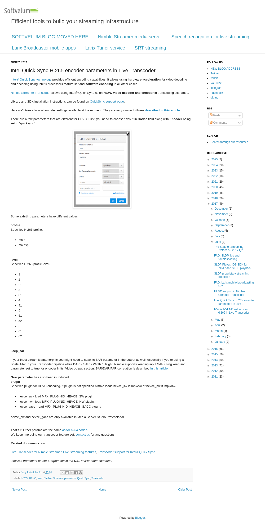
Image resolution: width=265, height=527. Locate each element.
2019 (215, 192)
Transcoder (98, 478)
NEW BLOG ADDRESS (225, 68)
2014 (215, 360)
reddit (214, 78)
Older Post (185, 489)
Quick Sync (83, 478)
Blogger (140, 517)
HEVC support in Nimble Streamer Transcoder (229, 293)
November (222, 214)
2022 (215, 176)
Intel (40, 478)
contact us (83, 434)
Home (102, 489)
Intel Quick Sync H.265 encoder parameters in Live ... (234, 302)
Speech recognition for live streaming (210, 36)
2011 (215, 376)
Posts (215, 115)
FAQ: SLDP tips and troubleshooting (226, 257)
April (218, 325)
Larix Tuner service (105, 47)
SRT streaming (150, 47)
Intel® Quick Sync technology (31, 79)
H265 (25, 478)
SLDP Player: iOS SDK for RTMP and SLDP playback (232, 266)
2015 (215, 354)
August (220, 230)
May (218, 319)
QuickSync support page (107, 101)
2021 (215, 181)
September (222, 225)
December (222, 208)
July (218, 236)
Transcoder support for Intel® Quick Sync (126, 452)
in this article (159, 368)
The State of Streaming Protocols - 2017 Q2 (228, 248)
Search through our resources (229, 142)
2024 (215, 165)
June (218, 241)
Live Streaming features (79, 452)
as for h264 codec (74, 430)
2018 (215, 198)
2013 (215, 365)
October (220, 219)
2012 (215, 371)
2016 (215, 349)
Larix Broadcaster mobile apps (44, 47)
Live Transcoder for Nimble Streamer (36, 452)
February (221, 336)
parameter (70, 478)
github (214, 97)
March (219, 331)
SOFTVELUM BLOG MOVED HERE (50, 36)
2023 (215, 170)
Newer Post (19, 489)
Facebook (217, 93)
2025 (215, 159)
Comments (218, 122)
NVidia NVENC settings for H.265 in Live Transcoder (231, 311)
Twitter (215, 73)
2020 (215, 187)
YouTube (216, 83)
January (220, 341)
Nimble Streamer (53, 478)
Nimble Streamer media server (130, 36)
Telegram (216, 88)
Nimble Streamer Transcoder (31, 93)
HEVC (32, 478)
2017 (215, 203)
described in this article (162, 110)
